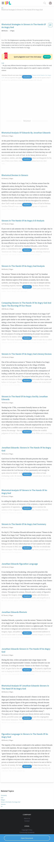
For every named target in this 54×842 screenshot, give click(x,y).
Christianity (4, 777)
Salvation (3, 786)
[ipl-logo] (8, 4)
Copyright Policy (27, 815)
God (31, 47)
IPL (2, 8)
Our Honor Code (27, 820)
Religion (3, 782)
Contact (27, 806)
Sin (1, 788)
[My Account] (51, 3)
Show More (27, 59)
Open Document (27, 838)
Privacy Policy (27, 823)
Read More (27, 141)
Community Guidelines (27, 817)
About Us (27, 803)
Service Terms (27, 825)
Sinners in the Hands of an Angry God (10, 784)
